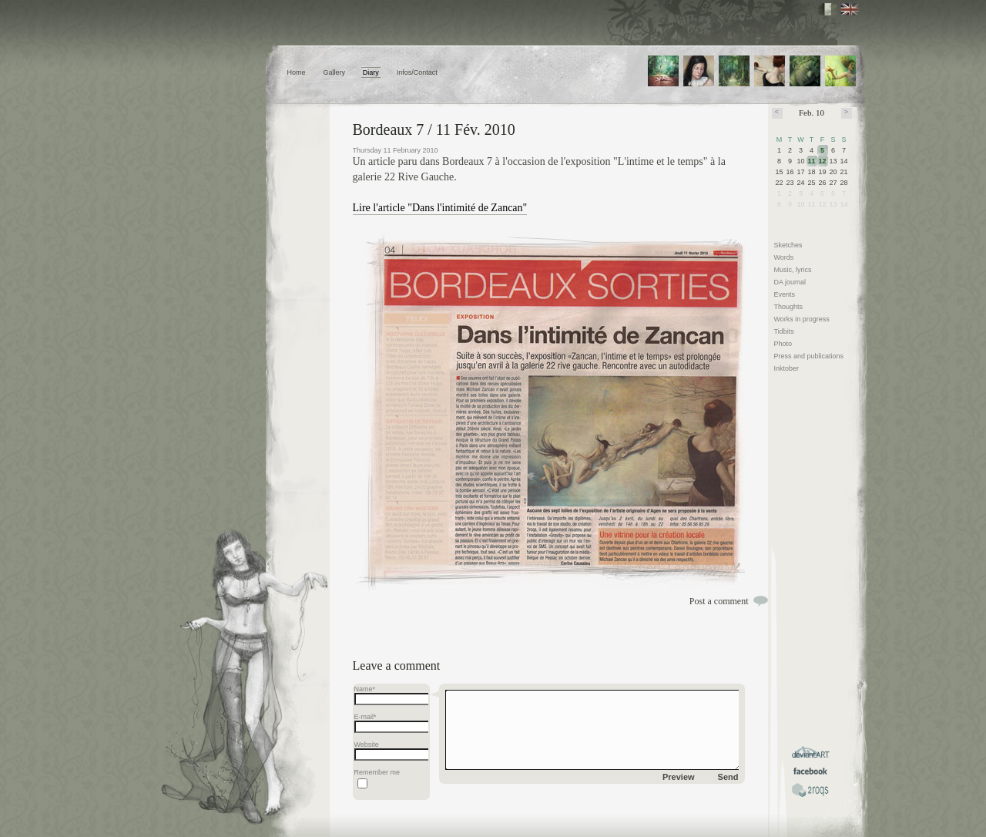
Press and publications (809, 356)
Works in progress (802, 319)
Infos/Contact (417, 72)
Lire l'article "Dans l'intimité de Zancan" (440, 207)
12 (823, 161)
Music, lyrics (793, 270)
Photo (783, 344)
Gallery (334, 72)
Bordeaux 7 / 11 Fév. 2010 (434, 129)
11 (812, 161)
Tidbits (784, 331)
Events (785, 294)
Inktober (787, 368)
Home (296, 72)
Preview (678, 777)
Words (784, 257)
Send (728, 777)
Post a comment (719, 601)
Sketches (788, 245)
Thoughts (788, 307)
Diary (371, 72)
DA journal (790, 282)
